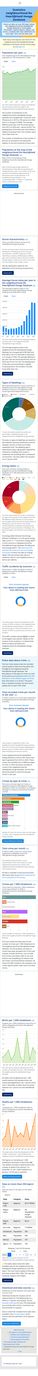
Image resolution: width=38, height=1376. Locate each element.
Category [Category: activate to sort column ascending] (17, 1199)
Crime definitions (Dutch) (12, 841)
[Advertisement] (19, 214)
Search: (19, 1194)
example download (9, 1303)
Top (20, 1351)
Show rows (19, 1251)
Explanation (7, 273)
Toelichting (7, 374)
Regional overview (10, 186)
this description (19, 1314)
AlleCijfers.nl (19, 47)
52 (31, 1255)
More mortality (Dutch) (12, 1177)
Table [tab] (13, 61)
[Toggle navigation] (20, 3)
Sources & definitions (11, 1323)
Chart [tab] (6, 61)
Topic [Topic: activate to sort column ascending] (5, 1199)
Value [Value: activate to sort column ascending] (27, 1199)
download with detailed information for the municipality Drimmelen (17, 550)
